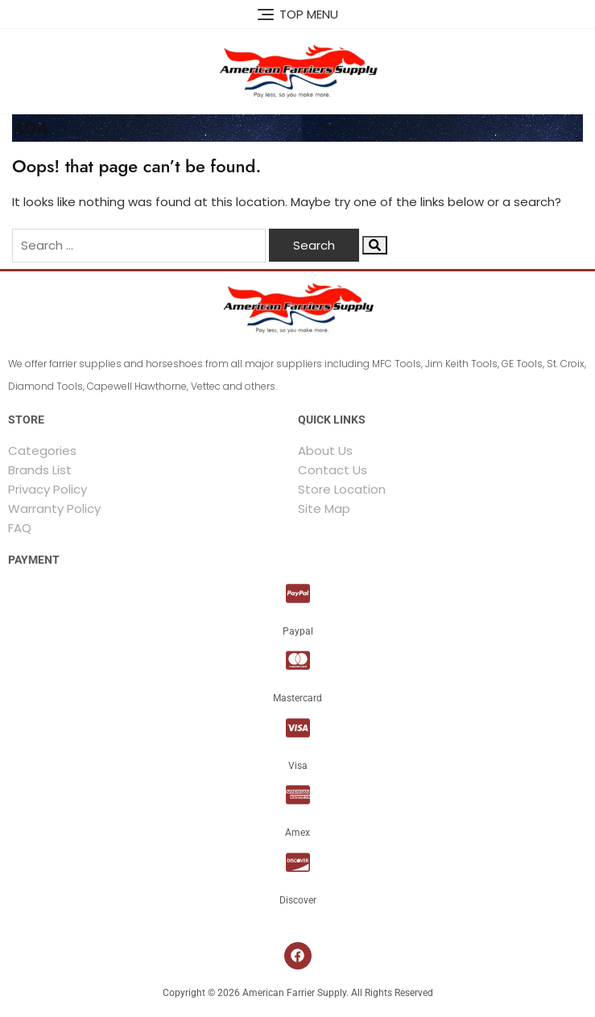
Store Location (342, 489)
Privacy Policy (47, 489)
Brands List (40, 469)
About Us (325, 450)
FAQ (19, 527)
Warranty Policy (54, 508)
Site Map (324, 508)
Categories (42, 450)
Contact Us (332, 469)
